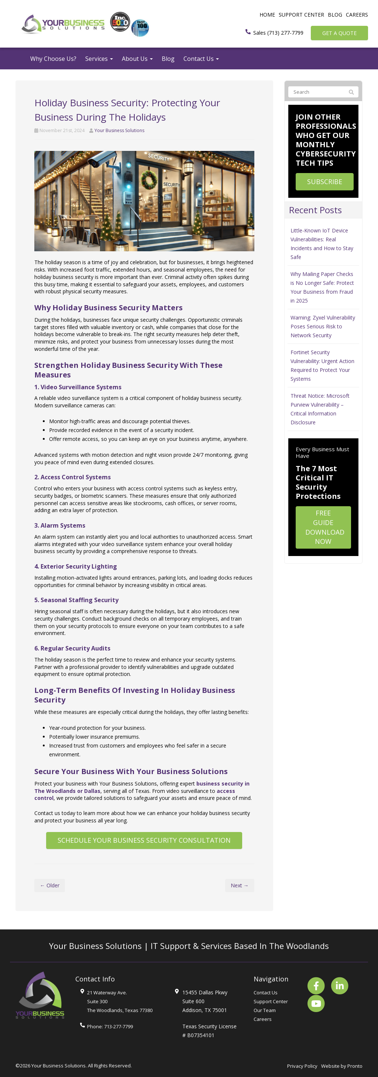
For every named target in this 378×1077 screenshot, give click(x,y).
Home (267, 14)
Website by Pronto (341, 1066)
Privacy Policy (302, 1066)
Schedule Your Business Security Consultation (144, 840)
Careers (357, 14)
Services (99, 59)
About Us (137, 59)
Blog (335, 14)
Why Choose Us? (53, 59)
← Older (49, 885)
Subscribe (324, 181)
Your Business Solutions (119, 130)
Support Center (301, 14)
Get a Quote (339, 33)
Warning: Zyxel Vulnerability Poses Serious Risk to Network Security (323, 326)
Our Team (265, 1010)
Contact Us (201, 59)
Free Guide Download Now (324, 527)
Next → (240, 885)
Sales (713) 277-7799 (278, 32)
